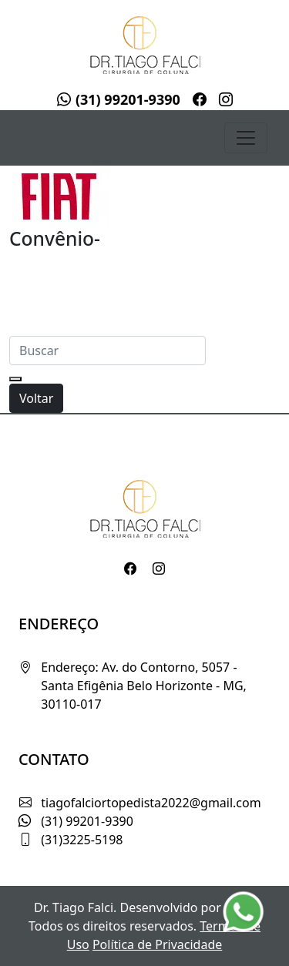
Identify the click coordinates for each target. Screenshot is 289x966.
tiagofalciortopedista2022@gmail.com (150, 802)
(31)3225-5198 (82, 839)
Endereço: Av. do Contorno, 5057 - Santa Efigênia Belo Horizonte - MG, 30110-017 (144, 686)
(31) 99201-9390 (118, 99)
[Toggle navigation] (245, 137)
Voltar (36, 398)
